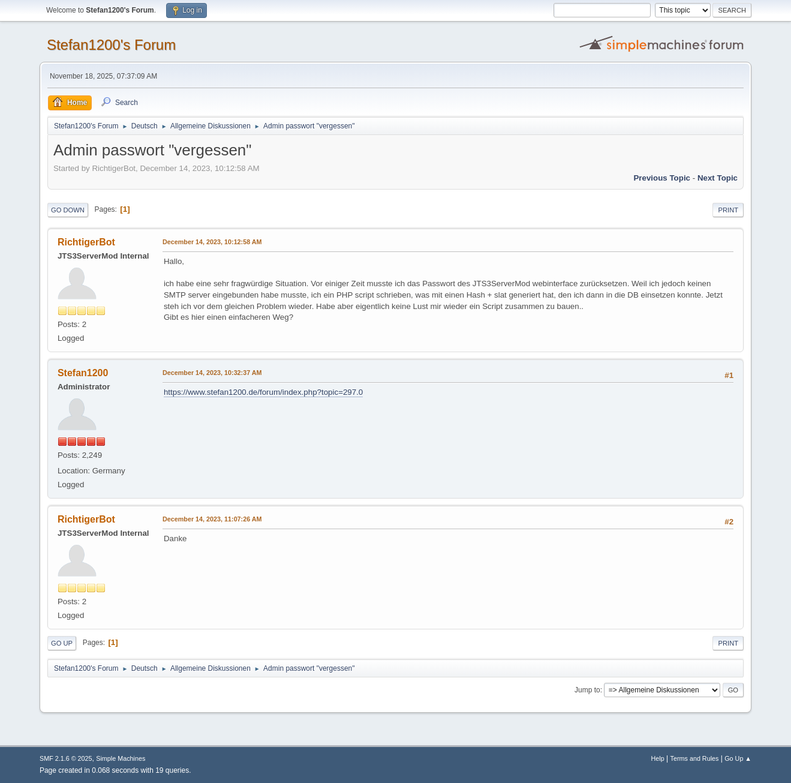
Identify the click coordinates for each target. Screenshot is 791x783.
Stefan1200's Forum (111, 45)
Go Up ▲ (737, 758)
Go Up (62, 643)
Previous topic (661, 177)
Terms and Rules (694, 758)
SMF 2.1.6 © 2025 (66, 758)
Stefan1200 (83, 373)
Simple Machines (120, 758)
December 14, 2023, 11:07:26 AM (212, 519)
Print (728, 210)
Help (657, 758)
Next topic (717, 177)
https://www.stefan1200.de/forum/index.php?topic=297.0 (263, 392)
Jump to (587, 690)
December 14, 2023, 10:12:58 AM (212, 241)
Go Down (68, 210)
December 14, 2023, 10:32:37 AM (212, 372)
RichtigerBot (86, 242)
